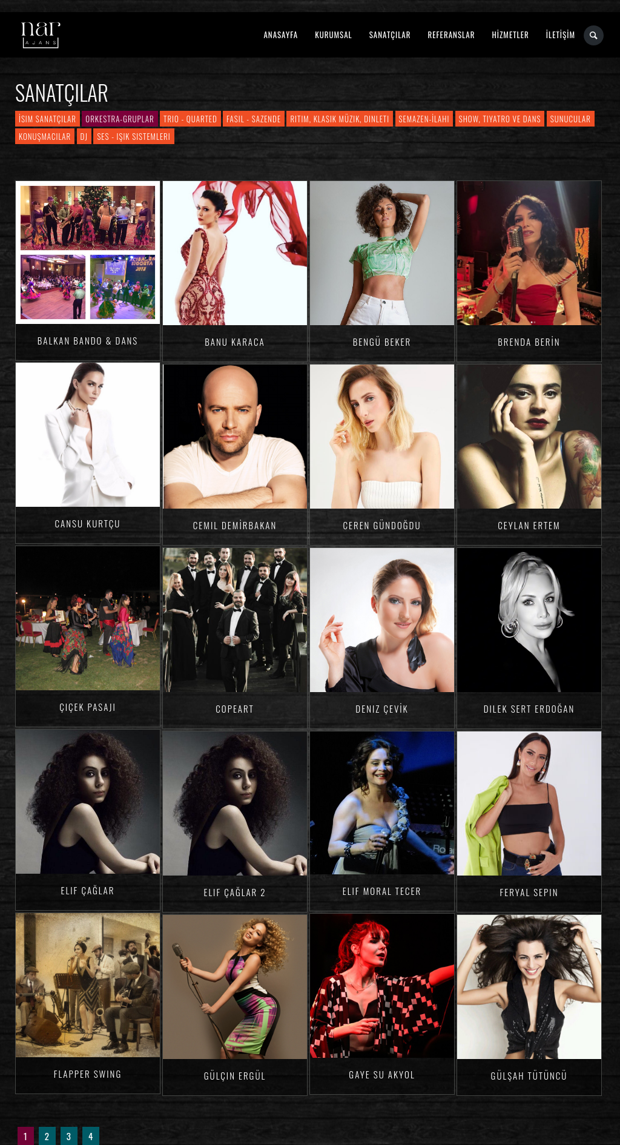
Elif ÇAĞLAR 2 (234, 892)
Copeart (235, 708)
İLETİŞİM (560, 34)
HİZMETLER (510, 34)
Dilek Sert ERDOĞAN (529, 708)
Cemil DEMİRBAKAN (235, 525)
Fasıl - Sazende (253, 119)
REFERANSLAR (451, 34)
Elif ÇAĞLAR (88, 890)
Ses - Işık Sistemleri (133, 136)
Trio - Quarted (190, 119)
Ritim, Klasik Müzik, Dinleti (339, 119)
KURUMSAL (333, 34)
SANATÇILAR (390, 34)
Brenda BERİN (529, 341)
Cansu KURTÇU (88, 523)
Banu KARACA (235, 341)
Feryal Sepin (529, 892)
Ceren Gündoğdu (382, 525)
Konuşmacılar (45, 136)
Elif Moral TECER (382, 890)
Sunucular (570, 119)
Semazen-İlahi (424, 119)
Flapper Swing (88, 1073)
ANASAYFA (280, 34)
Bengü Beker (382, 341)
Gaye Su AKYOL (382, 1074)
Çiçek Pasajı (87, 706)
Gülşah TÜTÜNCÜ (529, 1075)
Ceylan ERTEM (529, 525)
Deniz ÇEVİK (381, 708)
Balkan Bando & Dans (88, 340)
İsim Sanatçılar (47, 119)
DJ (84, 136)
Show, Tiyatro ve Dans (500, 119)
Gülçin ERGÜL (235, 1075)
